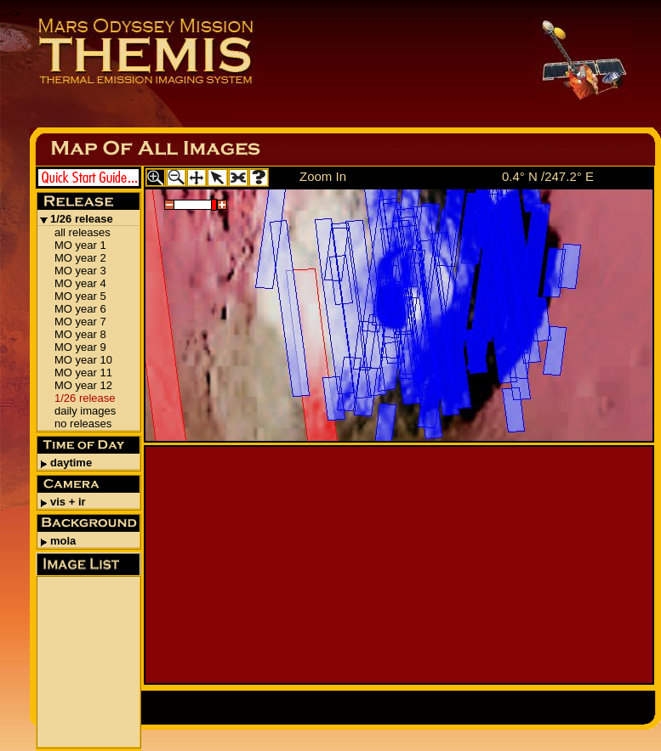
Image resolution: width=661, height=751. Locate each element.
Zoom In (322, 176)
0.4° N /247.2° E (548, 176)
